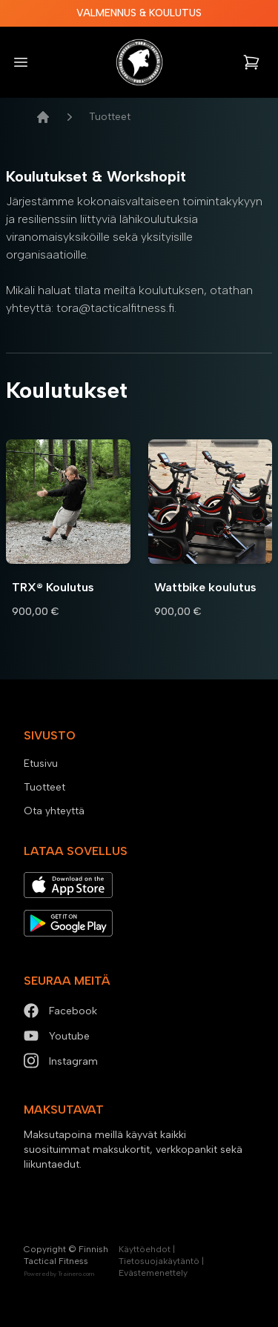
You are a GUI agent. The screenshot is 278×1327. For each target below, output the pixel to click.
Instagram (61, 1061)
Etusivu (41, 763)
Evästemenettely (153, 1273)
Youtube (57, 1036)
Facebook (60, 1011)
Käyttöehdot (145, 1249)
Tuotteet (44, 787)
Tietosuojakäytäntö (159, 1261)
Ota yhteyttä (54, 811)
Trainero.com (76, 1273)
